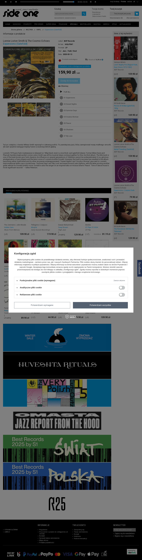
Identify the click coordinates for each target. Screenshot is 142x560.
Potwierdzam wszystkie (100, 305)
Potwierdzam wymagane (42, 305)
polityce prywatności (41, 265)
